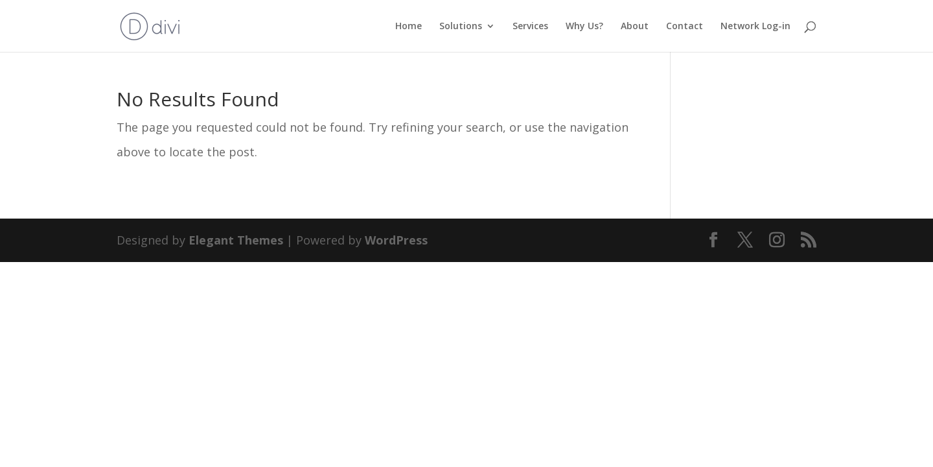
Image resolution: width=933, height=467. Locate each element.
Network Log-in (755, 26)
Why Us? (584, 26)
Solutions (460, 26)
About (635, 26)
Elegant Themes (236, 240)
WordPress (396, 240)
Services (530, 26)
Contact (684, 26)
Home (408, 26)
